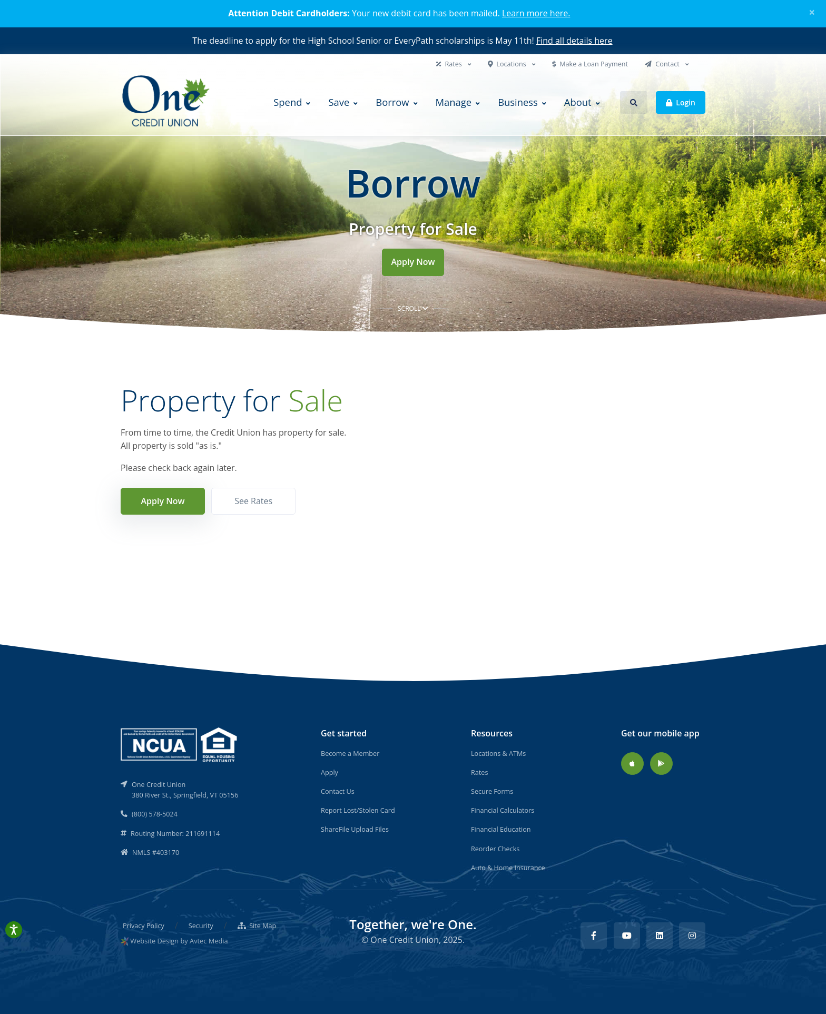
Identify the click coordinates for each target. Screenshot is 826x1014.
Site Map (257, 925)
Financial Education (501, 829)
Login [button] (680, 101)
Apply (329, 772)
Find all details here (574, 40)
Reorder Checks (495, 848)
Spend (287, 102)
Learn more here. (536, 13)
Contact (663, 63)
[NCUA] (180, 744)
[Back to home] (167, 102)
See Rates (253, 501)
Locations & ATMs (498, 753)
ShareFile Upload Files (355, 829)
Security (201, 925)
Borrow (392, 102)
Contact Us (338, 791)
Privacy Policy (143, 925)
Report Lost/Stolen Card (358, 810)
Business (518, 102)
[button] (633, 102)
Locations (508, 63)
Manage (454, 102)
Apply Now (413, 262)
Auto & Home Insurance (508, 867)
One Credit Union (404, 940)
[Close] (812, 12)
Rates (450, 63)
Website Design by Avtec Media (179, 941)
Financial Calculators (502, 810)
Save (338, 102)
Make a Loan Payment (590, 63)
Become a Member (350, 753)
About (578, 102)
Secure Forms (492, 791)
